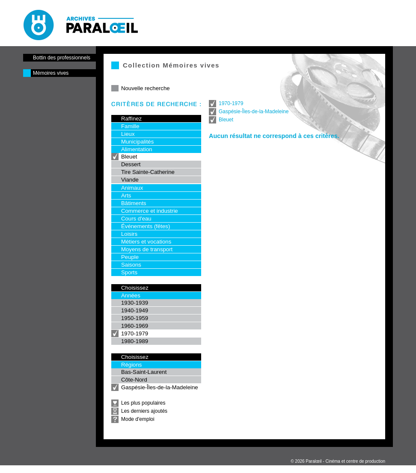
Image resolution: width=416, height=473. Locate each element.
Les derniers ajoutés (144, 411)
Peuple (130, 257)
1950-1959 (134, 318)
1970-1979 (134, 333)
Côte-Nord (134, 379)
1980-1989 (134, 341)
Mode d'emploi (138, 419)
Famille (130, 126)
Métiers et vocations (146, 241)
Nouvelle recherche (145, 88)
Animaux (132, 188)
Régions (131, 364)
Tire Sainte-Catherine (148, 172)
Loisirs (129, 234)
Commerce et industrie (149, 211)
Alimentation (136, 149)
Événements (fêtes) (145, 226)
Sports (129, 272)
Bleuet (129, 156)
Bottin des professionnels (61, 58)
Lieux (128, 134)
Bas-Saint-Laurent (143, 372)
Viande (130, 179)
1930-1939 (134, 303)
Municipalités (137, 141)
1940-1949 (134, 310)
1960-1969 (134, 326)
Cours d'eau (136, 218)
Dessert (130, 164)
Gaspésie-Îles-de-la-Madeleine (159, 387)
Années (130, 295)
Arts (126, 195)
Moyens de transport (146, 249)
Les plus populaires (143, 403)
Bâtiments (133, 203)
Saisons (131, 264)
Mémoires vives (50, 73)
